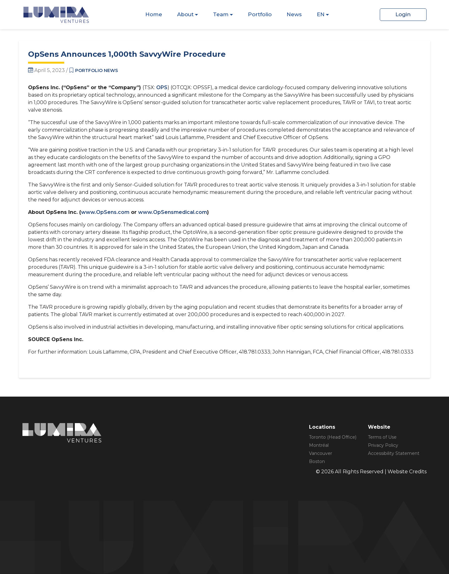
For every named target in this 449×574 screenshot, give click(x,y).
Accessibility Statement (393, 453)
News (294, 14)
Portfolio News (96, 70)
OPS (161, 87)
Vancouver (320, 453)
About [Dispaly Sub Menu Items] (185, 14)
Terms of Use (382, 437)
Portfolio (260, 14)
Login (403, 14)
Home (153, 14)
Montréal (319, 445)
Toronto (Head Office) (332, 437)
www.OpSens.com (105, 212)
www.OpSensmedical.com (172, 212)
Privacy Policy (383, 445)
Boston (317, 461)
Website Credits (407, 472)
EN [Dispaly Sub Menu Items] (321, 14)
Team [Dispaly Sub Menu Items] (221, 14)
